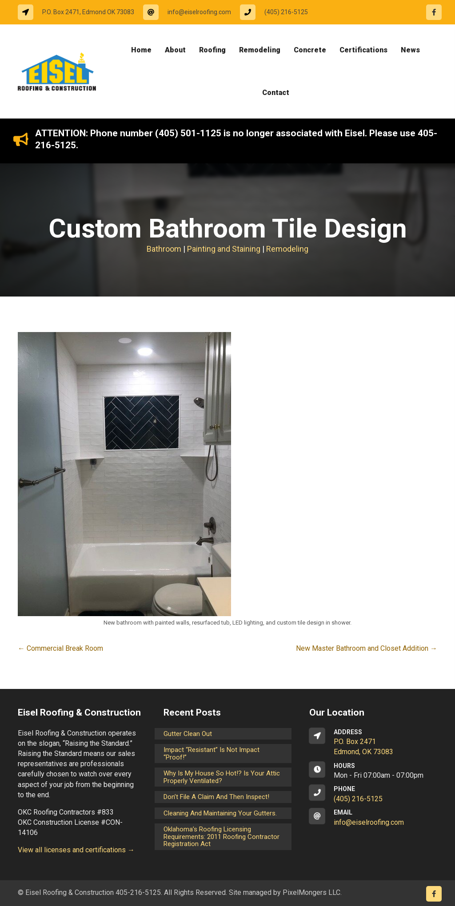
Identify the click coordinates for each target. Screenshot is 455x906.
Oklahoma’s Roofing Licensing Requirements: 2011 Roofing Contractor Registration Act (221, 836)
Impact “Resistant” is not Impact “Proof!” (211, 753)
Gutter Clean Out (188, 734)
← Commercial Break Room (60, 648)
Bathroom (164, 248)
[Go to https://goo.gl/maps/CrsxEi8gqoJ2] (373, 742)
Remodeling (287, 248)
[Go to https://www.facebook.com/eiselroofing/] (434, 12)
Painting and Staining (223, 248)
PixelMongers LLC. (312, 892)
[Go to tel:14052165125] (278, 12)
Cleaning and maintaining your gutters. (220, 813)
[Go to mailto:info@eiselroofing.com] (191, 12)
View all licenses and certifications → (76, 850)
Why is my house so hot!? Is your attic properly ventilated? (222, 777)
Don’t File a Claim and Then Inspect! (216, 797)
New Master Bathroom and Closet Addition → (366, 648)
